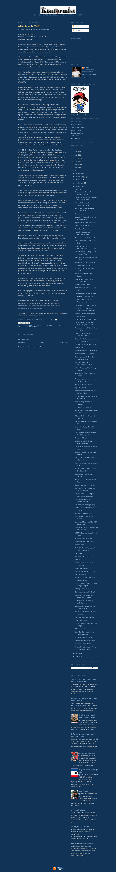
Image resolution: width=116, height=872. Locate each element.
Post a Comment (24, 339)
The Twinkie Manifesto (77, 810)
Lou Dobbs (22, 327)
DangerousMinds (77, 133)
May (77, 656)
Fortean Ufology (83, 791)
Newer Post (22, 342)
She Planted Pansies (82, 556)
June (77, 653)
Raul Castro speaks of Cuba (85, 237)
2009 (76, 164)
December (79, 173)
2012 (76, 155)
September (80, 183)
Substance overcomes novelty (85, 344)
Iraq (63, 325)
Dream (77, 560)
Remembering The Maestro (84, 617)
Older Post (64, 342)
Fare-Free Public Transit (83, 226)
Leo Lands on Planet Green (84, 542)
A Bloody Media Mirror (83, 644)
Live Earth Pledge (81, 568)
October (79, 180)
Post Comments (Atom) (36, 347)
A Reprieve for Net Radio (84, 538)
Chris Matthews (41, 325)
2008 (76, 168)
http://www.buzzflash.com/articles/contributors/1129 (36, 29)
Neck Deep (79, 553)
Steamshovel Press (78, 127)
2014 (76, 149)
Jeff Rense (75, 136)
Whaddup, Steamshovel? (84, 513)
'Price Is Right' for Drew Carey (85, 319)
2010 (76, 161)
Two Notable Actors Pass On (85, 571)
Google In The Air (81, 438)
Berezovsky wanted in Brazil (85, 592)
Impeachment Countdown (84, 637)
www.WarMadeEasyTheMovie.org (30, 308)
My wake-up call (80, 388)
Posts (75, 26)
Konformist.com (76, 125)
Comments (77, 30)
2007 (76, 171)
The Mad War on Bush (83, 407)
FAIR (50, 325)
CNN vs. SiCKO (80, 629)
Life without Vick (80, 347)
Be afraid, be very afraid (83, 384)
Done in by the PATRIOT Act (79, 827)
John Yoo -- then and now (84, 296)
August (78, 186)
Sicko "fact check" (81, 620)
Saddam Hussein (33, 327)
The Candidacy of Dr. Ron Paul (86, 351)
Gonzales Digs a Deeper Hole (85, 293)
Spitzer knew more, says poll (85, 223)
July (77, 189)
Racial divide (79, 214)
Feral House (75, 138)
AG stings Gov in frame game (85, 305)
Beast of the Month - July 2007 (85, 485)
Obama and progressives (86, 753)
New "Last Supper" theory (84, 229)
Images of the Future (82, 285)
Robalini (87, 67)
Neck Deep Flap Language (84, 354)
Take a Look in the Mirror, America (81, 843)
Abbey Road (79, 545)
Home (43, 342)
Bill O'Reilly (29, 325)
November (79, 177)
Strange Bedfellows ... (82, 589)
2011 (76, 158)
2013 (76, 152)
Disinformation (76, 130)
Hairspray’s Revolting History (85, 505)
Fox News (56, 325)
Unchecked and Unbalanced (85, 641)
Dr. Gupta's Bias (80, 575)
